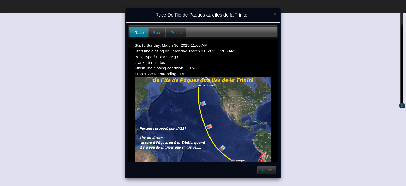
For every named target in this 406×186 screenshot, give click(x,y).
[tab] (139, 32)
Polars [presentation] (176, 32)
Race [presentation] (139, 32)
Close (267, 170)
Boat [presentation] (157, 32)
